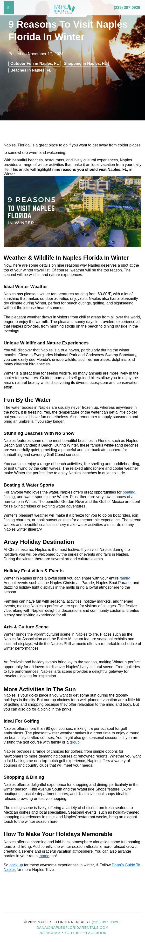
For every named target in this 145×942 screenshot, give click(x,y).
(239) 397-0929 (127, 8)
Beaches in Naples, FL (30, 70)
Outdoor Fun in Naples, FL (34, 63)
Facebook (96, 933)
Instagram (49, 933)
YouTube (73, 933)
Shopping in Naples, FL (85, 63)
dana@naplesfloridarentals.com (72, 927)
